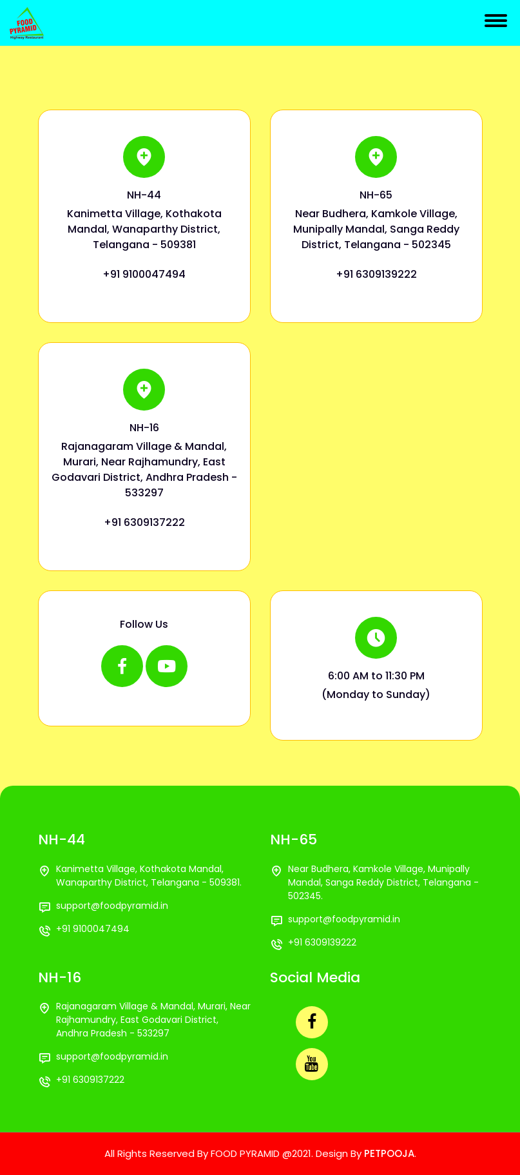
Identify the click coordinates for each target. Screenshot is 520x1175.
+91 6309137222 (144, 522)
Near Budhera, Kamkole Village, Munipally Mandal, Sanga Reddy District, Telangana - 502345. (383, 882)
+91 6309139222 (376, 274)
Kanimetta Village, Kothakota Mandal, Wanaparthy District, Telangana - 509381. (149, 875)
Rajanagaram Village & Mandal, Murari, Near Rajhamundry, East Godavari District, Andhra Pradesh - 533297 (153, 1020)
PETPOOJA (389, 1153)
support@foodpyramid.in (112, 906)
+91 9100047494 (144, 274)
